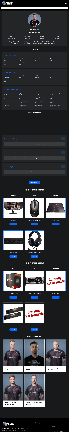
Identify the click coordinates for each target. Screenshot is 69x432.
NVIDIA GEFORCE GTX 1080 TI (34, 293)
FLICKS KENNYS (55, 220)
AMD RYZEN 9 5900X (13, 293)
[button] (65, 3)
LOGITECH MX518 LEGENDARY (34, 220)
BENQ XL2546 (13, 220)
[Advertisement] (34, 124)
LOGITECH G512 (13, 252)
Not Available (55, 293)
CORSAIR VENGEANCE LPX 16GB (13, 325)
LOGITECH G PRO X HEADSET (34, 252)
